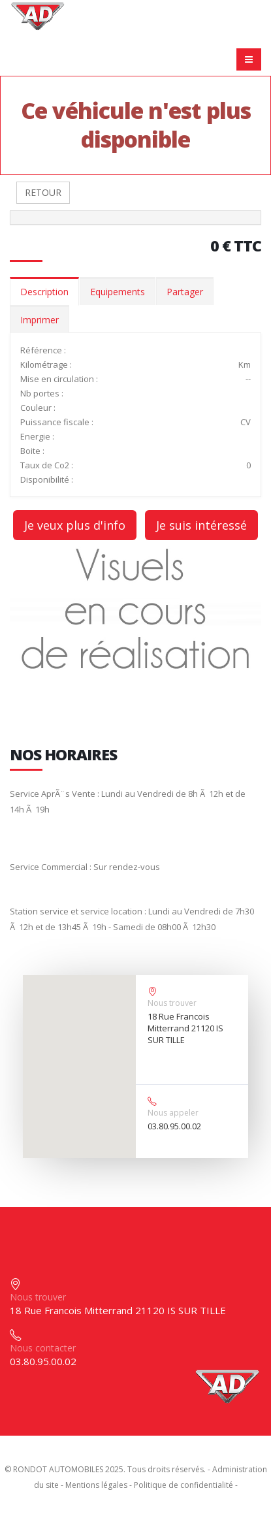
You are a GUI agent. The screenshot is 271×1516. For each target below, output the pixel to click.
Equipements (117, 291)
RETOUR (43, 192)
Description (44, 291)
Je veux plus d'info (74, 525)
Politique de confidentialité (183, 1485)
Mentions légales (96, 1485)
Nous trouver (172, 1002)
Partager (185, 291)
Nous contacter (43, 1348)
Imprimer (39, 320)
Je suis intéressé (201, 525)
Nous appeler (173, 1112)
